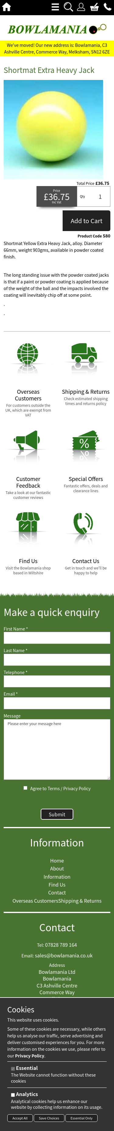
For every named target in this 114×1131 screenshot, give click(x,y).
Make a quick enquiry (51, 612)
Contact (57, 927)
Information (57, 842)
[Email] (57, 703)
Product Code (90, 235)
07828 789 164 (61, 944)
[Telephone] (57, 681)
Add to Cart (86, 220)
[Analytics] (13, 1095)
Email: (27, 956)
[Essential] (13, 1069)
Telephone (15, 672)
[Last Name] (57, 660)
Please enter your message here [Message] (57, 749)
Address (57, 965)
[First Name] (57, 638)
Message (12, 716)
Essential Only (81, 1117)
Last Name (16, 650)
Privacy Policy (77, 788)
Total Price (85, 183)
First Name (16, 629)
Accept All (20, 1117)
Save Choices (49, 1117)
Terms (53, 788)
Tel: (40, 945)
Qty (82, 196)
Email (11, 694)
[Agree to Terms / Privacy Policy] (25, 788)
